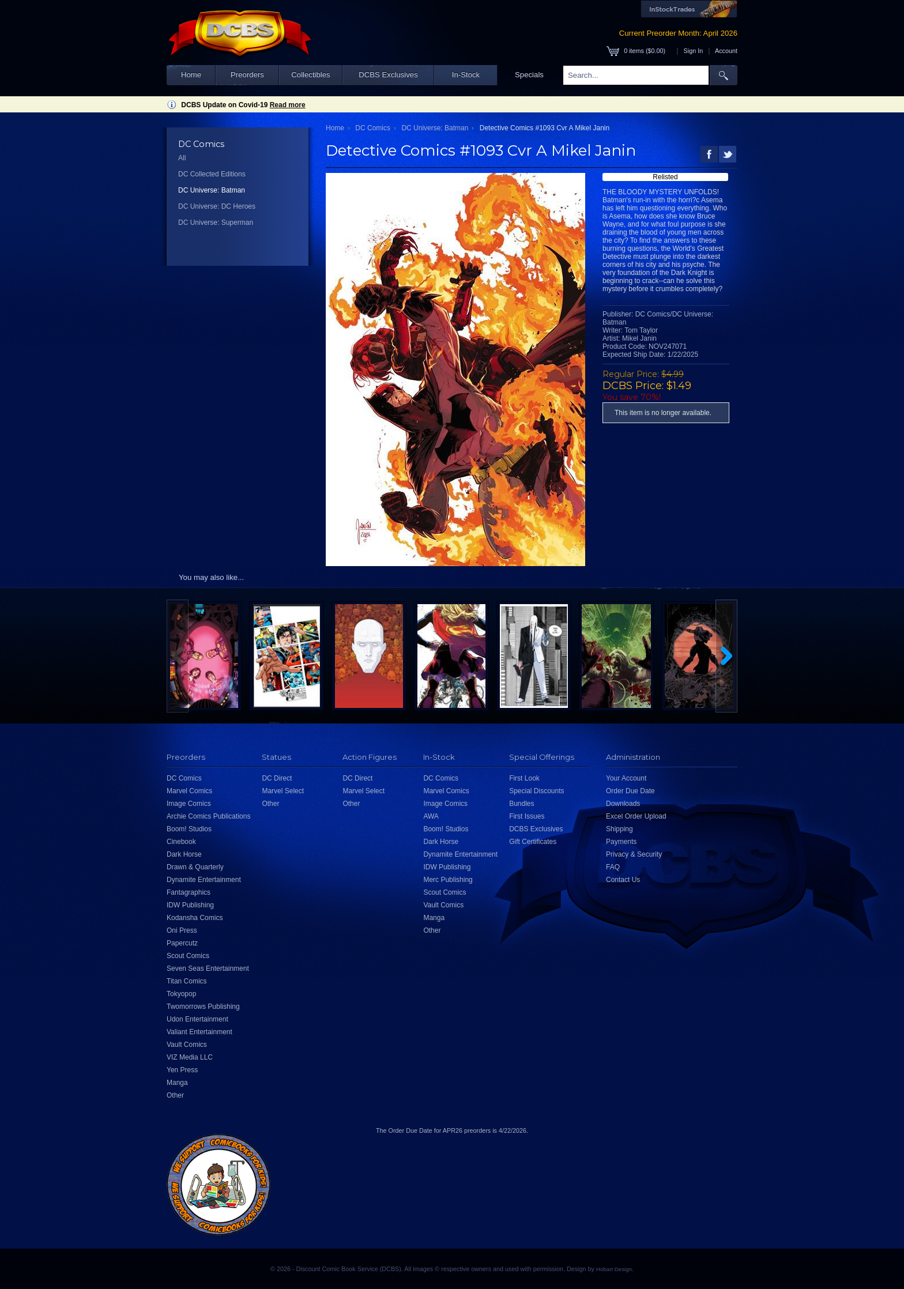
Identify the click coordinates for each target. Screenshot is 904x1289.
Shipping (619, 829)
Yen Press (182, 1070)
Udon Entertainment (197, 1019)
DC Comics (372, 128)
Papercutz (182, 943)
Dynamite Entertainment (204, 880)
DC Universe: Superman (215, 222)
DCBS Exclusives (388, 74)
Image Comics (189, 804)
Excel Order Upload (636, 816)
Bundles (521, 804)
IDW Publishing (190, 905)
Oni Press (182, 930)
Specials (529, 74)
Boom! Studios (189, 829)
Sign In (693, 50)
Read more (288, 105)
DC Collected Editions (212, 174)
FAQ (613, 867)
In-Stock (466, 74)
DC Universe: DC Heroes (216, 206)
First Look (524, 778)
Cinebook (181, 842)
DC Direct (277, 778)
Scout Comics (188, 956)
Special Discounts (536, 791)
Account (726, 50)
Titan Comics (187, 981)
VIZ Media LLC (190, 1057)
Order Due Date (630, 791)
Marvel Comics (189, 791)
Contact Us (623, 880)
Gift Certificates (532, 842)
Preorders (247, 74)
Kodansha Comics (195, 918)
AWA (430, 816)
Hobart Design (614, 1269)
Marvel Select (283, 791)
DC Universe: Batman (211, 190)
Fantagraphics (188, 892)
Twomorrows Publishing (203, 1006)
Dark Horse (184, 854)
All (182, 158)
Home (191, 74)
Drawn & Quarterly (195, 867)
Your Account (626, 778)
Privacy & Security (634, 854)
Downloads (623, 804)
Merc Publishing (447, 880)
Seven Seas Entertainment (208, 968)
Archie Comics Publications (208, 816)
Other (175, 1095)
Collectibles (310, 74)
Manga (177, 1083)
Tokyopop (181, 994)
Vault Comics (187, 1045)
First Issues (526, 816)
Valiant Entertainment (199, 1032)
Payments (621, 842)
